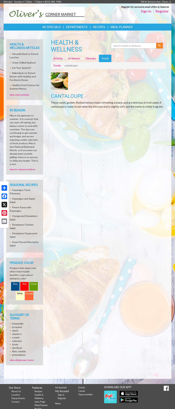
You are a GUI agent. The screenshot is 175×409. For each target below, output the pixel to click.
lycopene (17, 327)
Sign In (146, 11)
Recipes (99, 27)
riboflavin (17, 347)
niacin (15, 330)
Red (24, 284)
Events (81, 387)
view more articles (19, 94)
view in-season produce (22, 169)
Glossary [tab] (90, 58)
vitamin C (17, 333)
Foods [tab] (105, 58)
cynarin (16, 337)
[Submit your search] (159, 46)
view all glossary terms (22, 360)
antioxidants (19, 354)
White (20, 293)
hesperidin (18, 323)
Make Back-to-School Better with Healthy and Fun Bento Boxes (23, 76)
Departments (18, 398)
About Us (16, 391)
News (58, 403)
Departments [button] (77, 27)
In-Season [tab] (74, 58)
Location (15, 394)
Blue (15, 284)
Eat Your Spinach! (21, 67)
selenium (17, 340)
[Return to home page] (47, 13)
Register (162, 11)
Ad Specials (51, 27)
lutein (15, 344)
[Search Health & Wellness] (134, 46)
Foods (57, 65)
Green (34, 284)
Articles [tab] (58, 58)
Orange (29, 293)
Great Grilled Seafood (24, 62)
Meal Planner (122, 27)
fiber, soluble (19, 351)
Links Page (40, 401)
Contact (15, 401)
